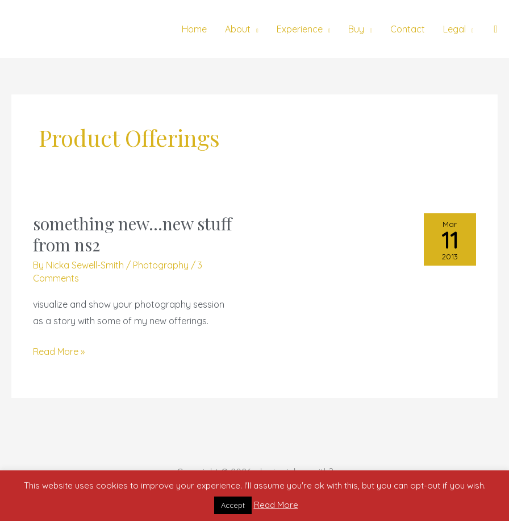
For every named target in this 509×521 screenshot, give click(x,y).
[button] (496, 29)
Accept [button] (233, 505)
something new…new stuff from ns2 (132, 234)
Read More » (59, 350)
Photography (161, 265)
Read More (276, 504)
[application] (254, 29)
